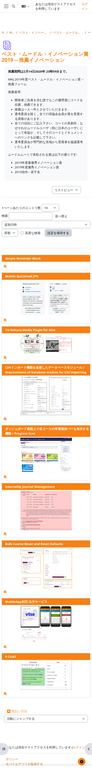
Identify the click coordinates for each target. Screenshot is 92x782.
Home (3, 32)
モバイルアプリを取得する (24, 764)
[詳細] (5, 266)
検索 (5, 216)
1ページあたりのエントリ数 (21, 208)
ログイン (84, 6)
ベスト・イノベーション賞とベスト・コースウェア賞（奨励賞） (34, 32)
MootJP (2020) (11, 32)
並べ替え (61, 216)
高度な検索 (33, 233)
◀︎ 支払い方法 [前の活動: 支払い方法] (17, 711)
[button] (13, 6)
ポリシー (12, 759)
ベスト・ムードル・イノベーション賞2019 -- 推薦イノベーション (68, 32)
